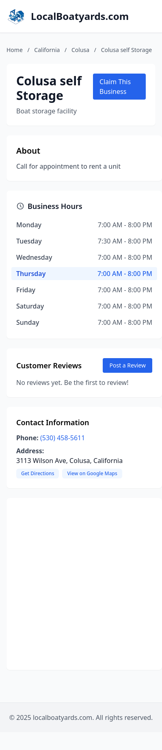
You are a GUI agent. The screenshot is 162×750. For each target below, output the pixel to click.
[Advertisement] (76, 584)
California (47, 50)
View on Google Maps (92, 473)
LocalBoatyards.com (80, 16)
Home (14, 50)
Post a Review (127, 365)
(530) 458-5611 (62, 437)
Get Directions (37, 473)
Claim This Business (115, 86)
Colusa (80, 50)
